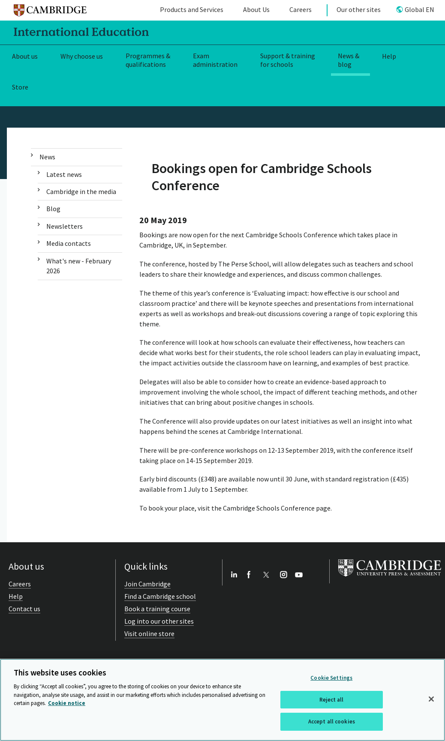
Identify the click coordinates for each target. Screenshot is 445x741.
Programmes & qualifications (148, 60)
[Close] (431, 699)
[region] (222, 700)
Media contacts (68, 243)
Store (20, 87)
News (47, 156)
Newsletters (64, 226)
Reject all (331, 699)
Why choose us (81, 56)
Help (389, 56)
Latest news (64, 174)
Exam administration (215, 60)
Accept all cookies (331, 721)
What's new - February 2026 (78, 266)
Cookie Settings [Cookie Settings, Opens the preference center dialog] (331, 677)
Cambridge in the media (81, 191)
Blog (53, 208)
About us (25, 56)
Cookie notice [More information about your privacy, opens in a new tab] (66, 703)
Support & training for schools (287, 60)
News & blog (348, 60)
